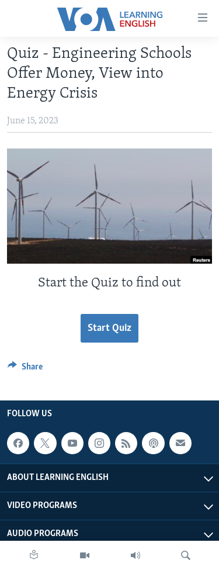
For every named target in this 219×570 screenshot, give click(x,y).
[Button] (25, 369)
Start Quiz (109, 328)
